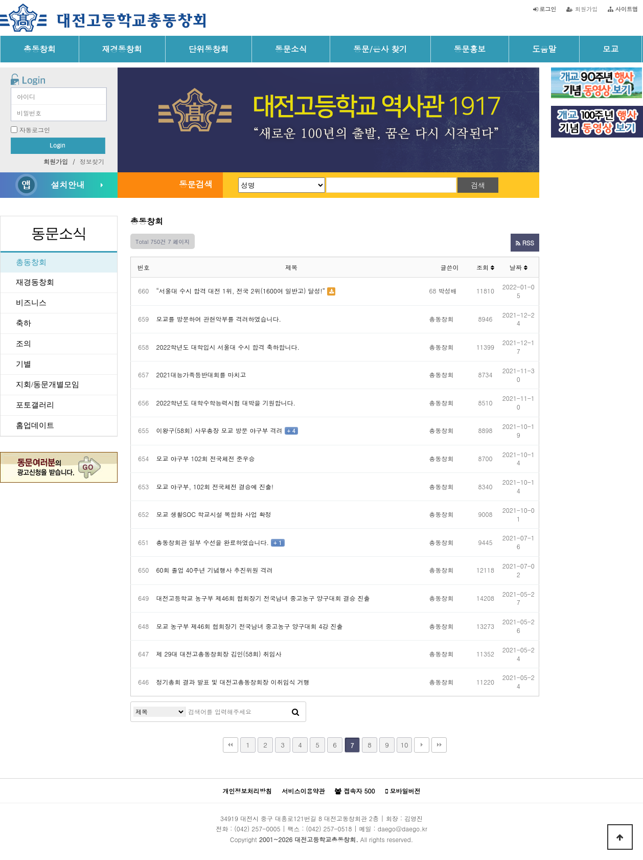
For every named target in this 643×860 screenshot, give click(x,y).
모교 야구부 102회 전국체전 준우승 (205, 458)
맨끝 (439, 745)
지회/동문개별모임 (47, 384)
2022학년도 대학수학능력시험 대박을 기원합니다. (226, 402)
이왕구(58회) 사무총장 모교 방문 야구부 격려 (219, 430)
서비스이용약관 (303, 790)
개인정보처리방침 (246, 790)
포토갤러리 (35, 405)
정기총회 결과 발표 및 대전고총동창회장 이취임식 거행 (233, 681)
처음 (230, 745)
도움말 (544, 48)
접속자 (355, 791)
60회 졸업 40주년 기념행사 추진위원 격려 (214, 569)
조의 (23, 344)
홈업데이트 (35, 425)
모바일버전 (403, 791)
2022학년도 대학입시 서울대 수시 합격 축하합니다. (228, 347)
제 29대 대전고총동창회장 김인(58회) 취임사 (219, 653)
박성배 (448, 290)
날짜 (518, 267)
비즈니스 (31, 303)
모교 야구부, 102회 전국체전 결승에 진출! (215, 486)
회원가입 (582, 9)
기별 (23, 364)
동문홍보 (470, 48)
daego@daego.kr (402, 828)
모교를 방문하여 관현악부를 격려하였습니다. (219, 318)
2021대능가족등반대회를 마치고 (201, 374)
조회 (485, 267)
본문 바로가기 (0, 0)
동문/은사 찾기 (380, 48)
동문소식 (291, 48)
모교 (610, 48)
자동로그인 (34, 129)
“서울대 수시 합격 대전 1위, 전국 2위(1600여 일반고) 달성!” (241, 290)
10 (404, 745)
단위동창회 (208, 48)
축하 (23, 323)
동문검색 (196, 184)
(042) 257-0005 (257, 828)
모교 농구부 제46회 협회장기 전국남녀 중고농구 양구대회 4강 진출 (249, 626)
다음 (421, 745)
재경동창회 (122, 48)
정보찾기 (92, 161)
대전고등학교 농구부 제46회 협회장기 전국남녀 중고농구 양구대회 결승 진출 (263, 598)
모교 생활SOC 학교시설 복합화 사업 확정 (213, 514)
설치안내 (67, 184)
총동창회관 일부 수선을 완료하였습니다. (212, 542)
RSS (525, 242)
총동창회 (40, 48)
